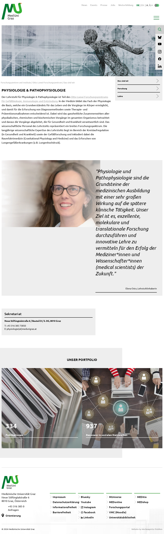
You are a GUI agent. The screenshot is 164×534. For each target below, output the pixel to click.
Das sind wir (138, 81)
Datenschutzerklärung (66, 502)
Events (93, 5)
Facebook (88, 512)
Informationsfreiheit (65, 507)
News (84, 5)
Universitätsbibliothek (122, 517)
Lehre (138, 96)
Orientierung (13, 515)
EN (142, 5)
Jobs (113, 5)
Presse (103, 5)
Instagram (88, 507)
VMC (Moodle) (117, 512)
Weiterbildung (125, 5)
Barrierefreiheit (62, 512)
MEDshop (142, 502)
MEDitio (142, 497)
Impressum (59, 497)
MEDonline (115, 502)
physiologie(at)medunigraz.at (22, 328)
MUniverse (115, 497)
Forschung (138, 88)
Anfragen (13, 509)
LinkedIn (87, 517)
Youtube (86, 502)
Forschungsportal (119, 507)
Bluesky (85, 497)
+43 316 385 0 (16, 506)
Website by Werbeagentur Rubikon (146, 529)
